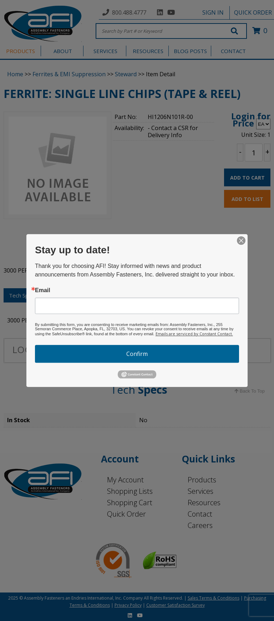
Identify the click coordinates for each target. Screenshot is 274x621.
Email (42, 290)
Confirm (137, 354)
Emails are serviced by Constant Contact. (194, 333)
